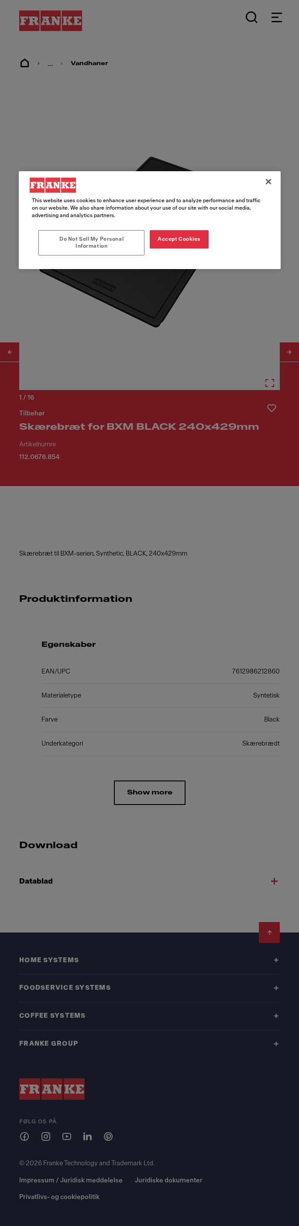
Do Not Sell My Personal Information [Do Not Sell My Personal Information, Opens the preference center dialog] (91, 242)
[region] (150, 220)
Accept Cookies (179, 239)
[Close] (268, 181)
